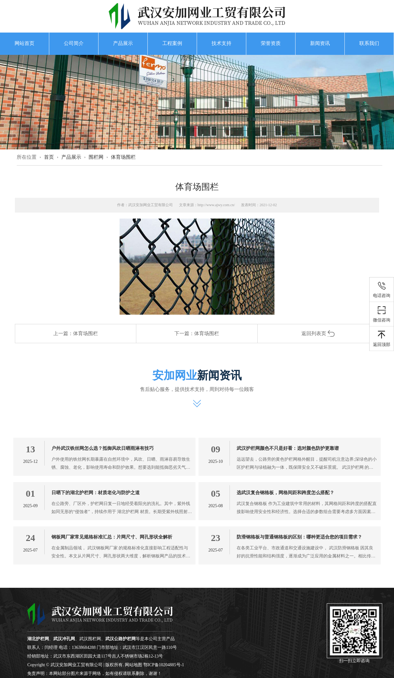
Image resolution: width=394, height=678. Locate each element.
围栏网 (96, 157)
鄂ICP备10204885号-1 (163, 664)
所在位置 (27, 157)
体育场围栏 (123, 157)
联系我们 (369, 43)
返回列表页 (318, 333)
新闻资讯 (320, 43)
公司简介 (74, 43)
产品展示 (123, 43)
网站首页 (24, 43)
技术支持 (221, 43)
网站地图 (133, 664)
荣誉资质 (271, 43)
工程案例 (172, 43)
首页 (49, 157)
